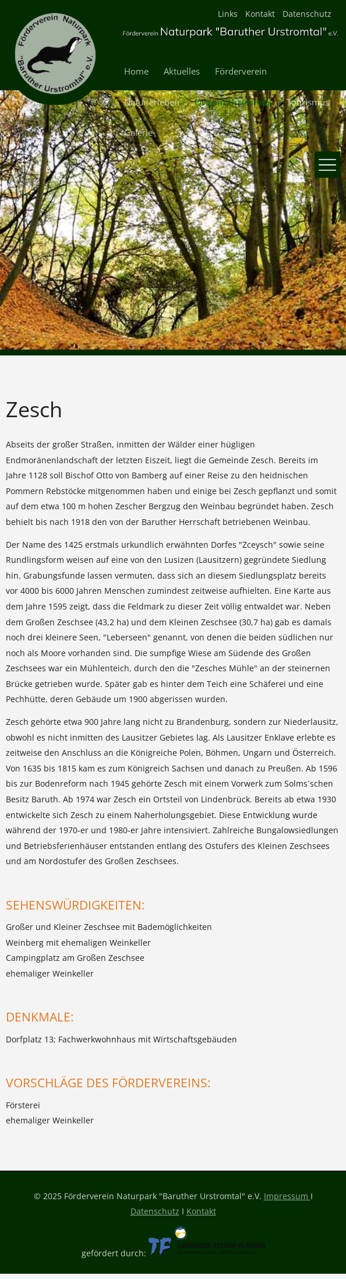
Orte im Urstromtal (233, 102)
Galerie (138, 132)
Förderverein (241, 71)
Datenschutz (307, 13)
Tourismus (308, 102)
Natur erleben (151, 102)
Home (136, 71)
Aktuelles (182, 71)
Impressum (287, 1196)
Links (228, 13)
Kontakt (260, 13)
